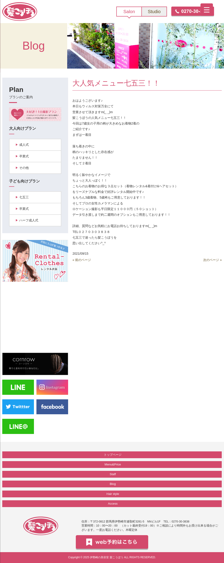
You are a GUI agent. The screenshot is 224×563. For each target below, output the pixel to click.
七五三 (24, 197)
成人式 (24, 144)
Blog (113, 484)
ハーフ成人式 (28, 220)
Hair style (113, 494)
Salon (129, 11)
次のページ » (212, 260)
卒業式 (24, 156)
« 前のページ (81, 260)
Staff (113, 474)
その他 (24, 168)
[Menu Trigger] (206, 9)
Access (113, 503)
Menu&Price (113, 464)
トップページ (113, 454)
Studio (154, 11)
